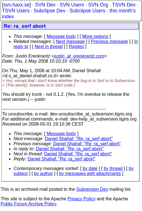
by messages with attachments (90, 173)
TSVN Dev (124, 5)
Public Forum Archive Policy (28, 203)
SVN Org (98, 5)
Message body (61, 36)
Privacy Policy (81, 198)
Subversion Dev (92, 189)
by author (43, 173)
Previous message (109, 41)
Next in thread (49, 46)
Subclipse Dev (49, 10)
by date (90, 168)
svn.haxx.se (16, 5)
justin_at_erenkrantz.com (79, 56)
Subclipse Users (87, 10)
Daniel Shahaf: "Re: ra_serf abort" (79, 138)
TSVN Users (16, 10)
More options (95, 36)
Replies (76, 46)
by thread (113, 168)
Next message (70, 41)
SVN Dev (45, 5)
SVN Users (71, 5)
